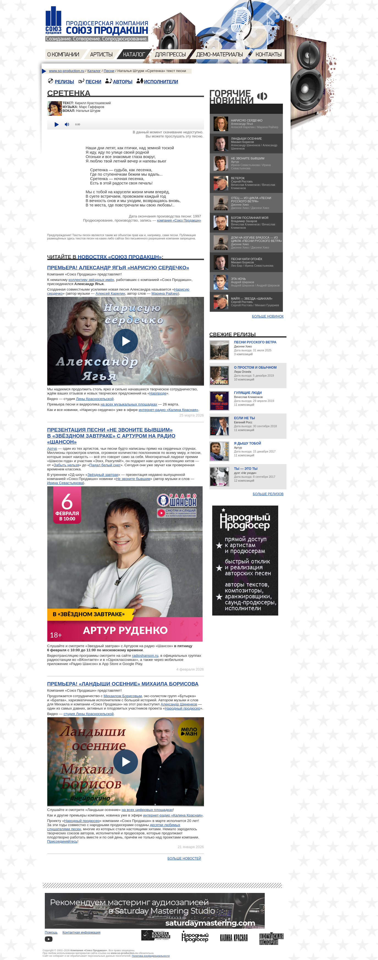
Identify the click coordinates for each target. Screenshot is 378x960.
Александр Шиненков (179, 704)
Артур (52, 448)
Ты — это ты (246, 469)
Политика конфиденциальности (151, 956)
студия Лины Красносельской (89, 714)
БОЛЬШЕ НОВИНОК (268, 316)
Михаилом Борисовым (123, 696)
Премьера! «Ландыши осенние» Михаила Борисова (123, 684)
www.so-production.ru (66, 71)
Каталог (94, 71)
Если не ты (244, 418)
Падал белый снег (104, 465)
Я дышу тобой (247, 443)
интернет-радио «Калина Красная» (168, 410)
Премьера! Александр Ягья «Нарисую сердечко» (118, 268)
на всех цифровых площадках (147, 810)
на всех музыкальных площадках (129, 404)
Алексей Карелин (110, 293)
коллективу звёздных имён (91, 280)
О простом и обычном (255, 367)
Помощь (51, 932)
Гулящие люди (248, 393)
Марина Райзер (164, 293)
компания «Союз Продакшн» (179, 220)
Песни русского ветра (255, 342)
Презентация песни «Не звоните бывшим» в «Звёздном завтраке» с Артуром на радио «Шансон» (111, 436)
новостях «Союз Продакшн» (120, 257)
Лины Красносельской (95, 399)
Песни (109, 71)
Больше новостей (184, 858)
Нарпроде (157, 393)
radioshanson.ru (145, 655)
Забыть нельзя (66, 465)
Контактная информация (81, 932)
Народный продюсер (182, 708)
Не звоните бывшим (133, 479)
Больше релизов (268, 494)
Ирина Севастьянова (65, 483)
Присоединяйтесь (62, 841)
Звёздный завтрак (102, 475)
